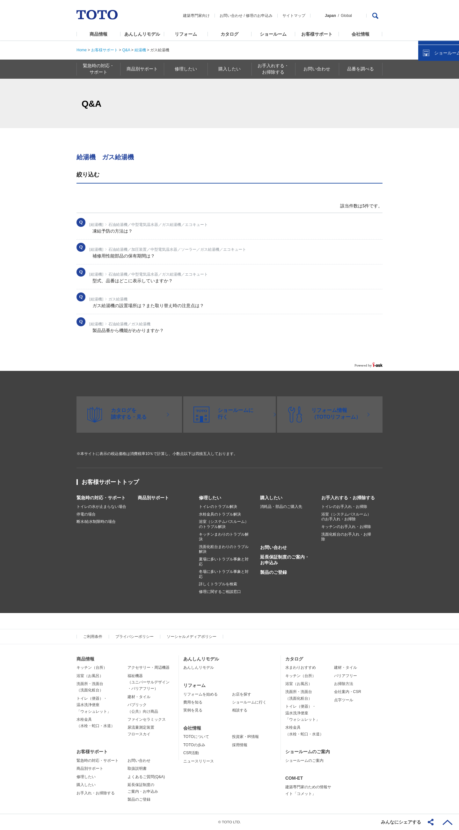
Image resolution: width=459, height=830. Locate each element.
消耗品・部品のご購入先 (281, 506)
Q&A (126, 50)
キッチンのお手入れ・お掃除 (346, 526)
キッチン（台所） (91, 667)
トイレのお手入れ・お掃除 (344, 506)
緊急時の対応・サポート (101, 497)
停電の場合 (86, 514)
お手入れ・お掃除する (95, 793)
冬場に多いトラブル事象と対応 (224, 574)
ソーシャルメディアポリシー (191, 636)
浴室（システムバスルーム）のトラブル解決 (224, 524)
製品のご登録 (273, 572)
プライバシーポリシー (134, 636)
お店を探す (241, 694)
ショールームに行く (249, 702)
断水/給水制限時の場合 (96, 521)
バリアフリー (345, 676)
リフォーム (186, 34)
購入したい (271, 497)
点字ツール (343, 700)
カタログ (229, 34)
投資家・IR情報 (245, 736)
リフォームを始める (200, 694)
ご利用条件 (92, 636)
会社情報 (360, 34)
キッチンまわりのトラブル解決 (224, 537)
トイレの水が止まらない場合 (101, 506)
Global (346, 15)
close (451, 104)
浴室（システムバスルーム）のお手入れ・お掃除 (346, 517)
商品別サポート (153, 497)
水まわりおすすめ (300, 667)
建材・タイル (138, 697)
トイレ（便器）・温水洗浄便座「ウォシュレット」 (93, 705)
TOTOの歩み (194, 745)
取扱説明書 (137, 768)
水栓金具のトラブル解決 (220, 514)
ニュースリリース (198, 761)
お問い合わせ (231, 15)
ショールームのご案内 (307, 751)
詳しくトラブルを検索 (218, 584)
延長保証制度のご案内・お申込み (284, 559)
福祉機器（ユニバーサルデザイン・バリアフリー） (148, 682)
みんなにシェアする (401, 822)
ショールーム (273, 34)
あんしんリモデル (142, 34)
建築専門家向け (196, 15)
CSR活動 (191, 753)
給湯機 (140, 50)
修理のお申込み (259, 15)
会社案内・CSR (347, 691)
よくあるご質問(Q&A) (146, 777)
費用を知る (192, 702)
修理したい (210, 497)
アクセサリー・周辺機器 (148, 667)
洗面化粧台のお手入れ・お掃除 (346, 537)
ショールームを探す (438, 136)
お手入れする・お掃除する (348, 497)
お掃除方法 (343, 684)
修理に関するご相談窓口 (220, 591)
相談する (239, 710)
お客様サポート (316, 34)
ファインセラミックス (146, 719)
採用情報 (239, 745)
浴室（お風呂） (89, 676)
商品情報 (98, 34)
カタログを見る (433, 119)
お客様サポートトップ (110, 482)
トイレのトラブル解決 (218, 506)
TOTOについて (196, 736)
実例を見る (192, 710)
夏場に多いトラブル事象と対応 (224, 562)
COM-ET (294, 778)
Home (81, 50)
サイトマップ (293, 15)
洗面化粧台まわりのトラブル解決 (224, 549)
